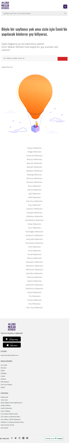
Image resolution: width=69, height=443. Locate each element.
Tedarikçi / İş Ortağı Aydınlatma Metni (12, 422)
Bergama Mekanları (34, 171)
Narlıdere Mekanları (34, 273)
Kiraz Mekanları (34, 250)
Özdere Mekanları (34, 281)
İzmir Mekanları (34, 228)
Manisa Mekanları (34, 258)
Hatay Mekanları (34, 224)
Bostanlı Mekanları (34, 182)
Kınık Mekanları (34, 247)
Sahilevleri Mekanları (34, 285)
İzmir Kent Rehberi (6, 384)
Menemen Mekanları (34, 269)
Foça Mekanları (34, 205)
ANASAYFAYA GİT (7, 67)
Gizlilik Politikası (6, 405)
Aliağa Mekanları (34, 152)
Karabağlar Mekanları (34, 231)
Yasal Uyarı (4, 400)
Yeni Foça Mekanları (34, 307)
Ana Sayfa (4, 365)
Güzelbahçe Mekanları (34, 220)
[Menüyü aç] (65, 7)
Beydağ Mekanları (34, 174)
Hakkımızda (4, 397)
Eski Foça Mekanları (34, 201)
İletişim (3, 387)
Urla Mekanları (34, 304)
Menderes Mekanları (34, 266)
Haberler (3, 379)
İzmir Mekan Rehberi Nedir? (9, 414)
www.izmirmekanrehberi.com (9, 355)
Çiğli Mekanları (34, 193)
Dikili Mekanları (34, 197)
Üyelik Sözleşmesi (6, 408)
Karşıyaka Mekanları (34, 239)
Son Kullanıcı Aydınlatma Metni (10, 416)
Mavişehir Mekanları (34, 262)
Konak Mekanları (34, 254)
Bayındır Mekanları (34, 163)
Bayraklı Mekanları (34, 167)
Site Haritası (4, 428)
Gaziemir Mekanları (34, 209)
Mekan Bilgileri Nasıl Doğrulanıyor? (11, 403)
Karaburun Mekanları (34, 235)
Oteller (3, 370)
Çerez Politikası (5, 411)
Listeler (3, 376)
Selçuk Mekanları (35, 292)
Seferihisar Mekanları (34, 288)
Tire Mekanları (35, 296)
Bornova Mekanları (34, 178)
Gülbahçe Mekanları (34, 216)
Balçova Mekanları (34, 159)
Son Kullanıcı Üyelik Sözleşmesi (11, 419)
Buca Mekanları (34, 186)
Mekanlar (3, 368)
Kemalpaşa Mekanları (34, 243)
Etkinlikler (4, 373)
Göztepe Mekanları (34, 212)
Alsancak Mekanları (35, 155)
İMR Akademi (5, 382)
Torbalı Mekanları (34, 300)
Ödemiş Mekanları (34, 277)
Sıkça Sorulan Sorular (7, 425)
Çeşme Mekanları (34, 190)
